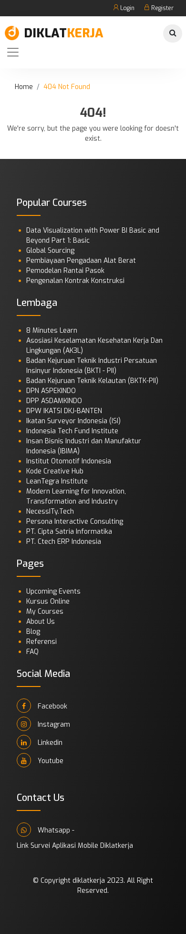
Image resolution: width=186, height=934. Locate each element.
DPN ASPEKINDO (51, 390)
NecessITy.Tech (50, 511)
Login (123, 8)
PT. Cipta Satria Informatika (69, 531)
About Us (40, 621)
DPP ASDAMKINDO (54, 400)
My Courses (44, 611)
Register (159, 8)
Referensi (41, 641)
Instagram (43, 724)
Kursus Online (48, 601)
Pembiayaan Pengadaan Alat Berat (81, 260)
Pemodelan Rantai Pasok (65, 270)
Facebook (42, 705)
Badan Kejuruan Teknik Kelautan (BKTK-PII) (92, 380)
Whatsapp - (45, 829)
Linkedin (39, 742)
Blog (33, 631)
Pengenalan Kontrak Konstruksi (75, 280)
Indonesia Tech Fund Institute (72, 431)
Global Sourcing (50, 250)
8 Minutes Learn (51, 330)
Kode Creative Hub (54, 471)
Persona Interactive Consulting (74, 521)
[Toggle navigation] (13, 52)
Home (24, 86)
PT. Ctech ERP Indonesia (63, 541)
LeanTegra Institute (57, 481)
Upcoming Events (53, 591)
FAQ (32, 651)
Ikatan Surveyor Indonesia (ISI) (73, 421)
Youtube (40, 760)
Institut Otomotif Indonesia (68, 461)
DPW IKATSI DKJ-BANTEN (64, 411)
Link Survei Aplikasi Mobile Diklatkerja (75, 845)
